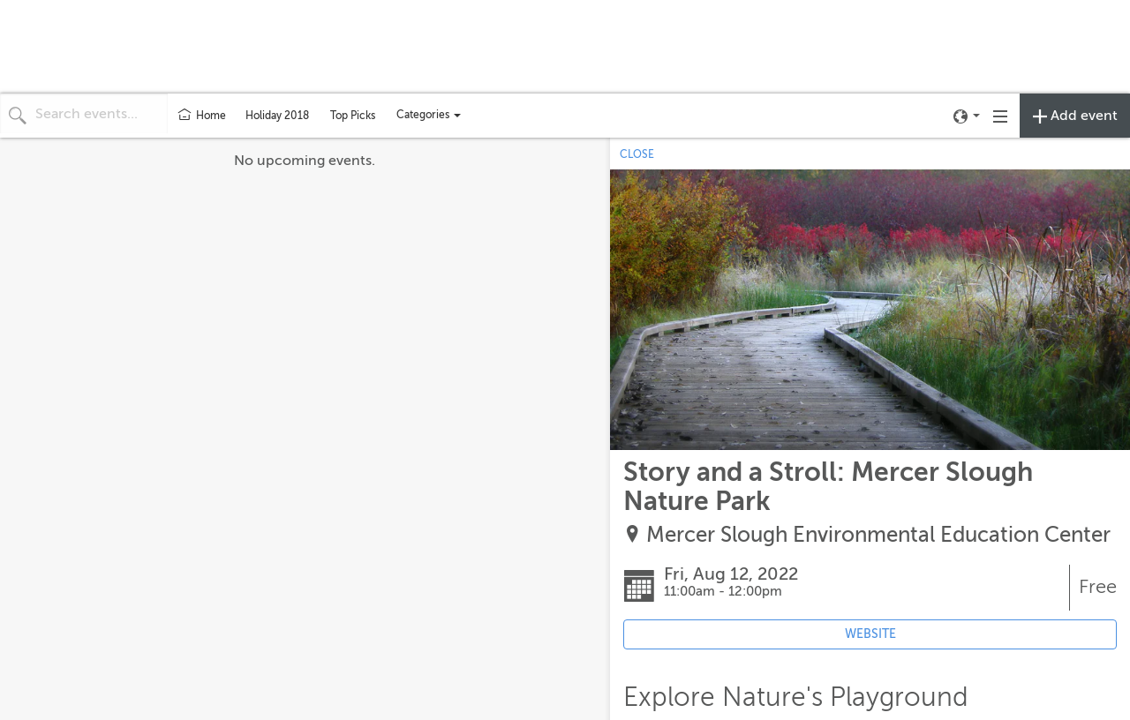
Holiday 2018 (277, 115)
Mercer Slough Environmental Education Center (878, 535)
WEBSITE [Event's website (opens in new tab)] (870, 634)
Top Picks (352, 115)
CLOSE (637, 154)
